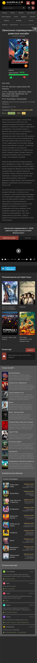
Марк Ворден (19, 94)
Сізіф (5, 600)
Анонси (31, 20)
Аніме (16, 16)
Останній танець (10, 612)
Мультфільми (31, 13)
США (3, 83)
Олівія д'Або (11, 94)
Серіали (20, 13)
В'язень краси (9, 579)
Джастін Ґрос (12, 92)
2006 (7, 83)
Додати (30, 350)
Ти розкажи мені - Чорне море (14, 632)
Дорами (23, 16)
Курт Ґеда (12, 86)
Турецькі (32, 16)
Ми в (10, 268)
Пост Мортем (8, 589)
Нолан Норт (15, 96)
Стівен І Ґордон (21, 86)
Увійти (28, 3)
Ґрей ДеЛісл (22, 92)
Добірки (18, 20)
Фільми (13, 13)
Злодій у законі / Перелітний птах (16, 622)
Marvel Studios (22, 99)
